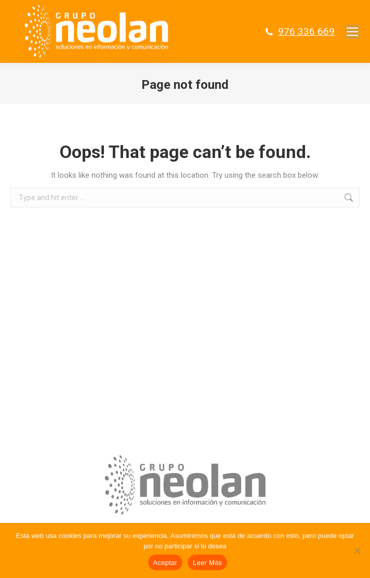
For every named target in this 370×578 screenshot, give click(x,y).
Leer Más (207, 563)
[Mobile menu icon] (352, 31)
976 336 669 (306, 31)
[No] (357, 550)
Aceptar (165, 563)
